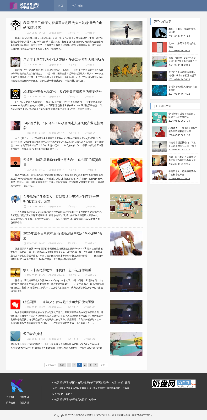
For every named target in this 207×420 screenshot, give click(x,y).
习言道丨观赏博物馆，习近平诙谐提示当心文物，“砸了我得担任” (182, 144)
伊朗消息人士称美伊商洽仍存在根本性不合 (182, 173)
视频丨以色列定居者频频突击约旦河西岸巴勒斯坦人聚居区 (182, 158)
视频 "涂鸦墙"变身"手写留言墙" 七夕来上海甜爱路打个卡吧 (183, 59)
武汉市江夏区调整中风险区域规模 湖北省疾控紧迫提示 (182, 74)
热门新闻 (77, 5)
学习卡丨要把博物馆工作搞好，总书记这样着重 (57, 270)
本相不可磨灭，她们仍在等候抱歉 (182, 30)
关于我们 (10, 396)
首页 (60, 5)
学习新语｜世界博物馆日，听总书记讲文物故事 (182, 115)
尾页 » (103, 365)
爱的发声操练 (33, 334)
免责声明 (24, 402)
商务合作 (10, 402)
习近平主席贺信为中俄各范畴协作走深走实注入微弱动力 (63, 59)
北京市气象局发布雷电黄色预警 (182, 45)
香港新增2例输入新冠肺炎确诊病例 (183, 88)
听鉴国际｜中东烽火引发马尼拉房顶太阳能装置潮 (58, 302)
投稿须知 (24, 396)
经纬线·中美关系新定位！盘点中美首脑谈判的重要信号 (62, 91)
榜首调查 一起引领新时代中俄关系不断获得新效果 (183, 129)
